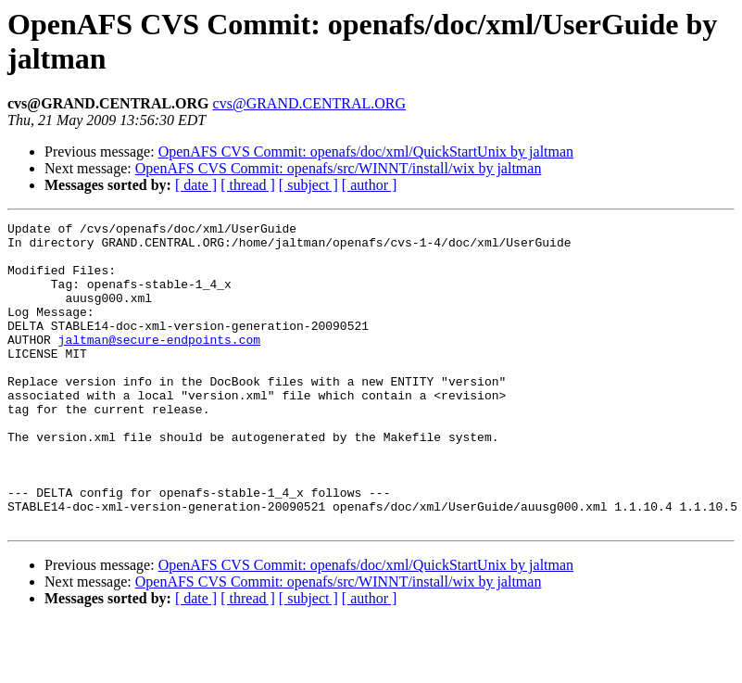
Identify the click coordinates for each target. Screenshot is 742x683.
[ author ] (369, 185)
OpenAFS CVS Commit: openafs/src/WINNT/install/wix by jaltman (338, 168)
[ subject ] (308, 185)
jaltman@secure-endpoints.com (159, 364)
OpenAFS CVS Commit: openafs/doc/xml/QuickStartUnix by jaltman (365, 151)
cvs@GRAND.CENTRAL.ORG (310, 103)
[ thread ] (247, 185)
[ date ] (196, 185)
